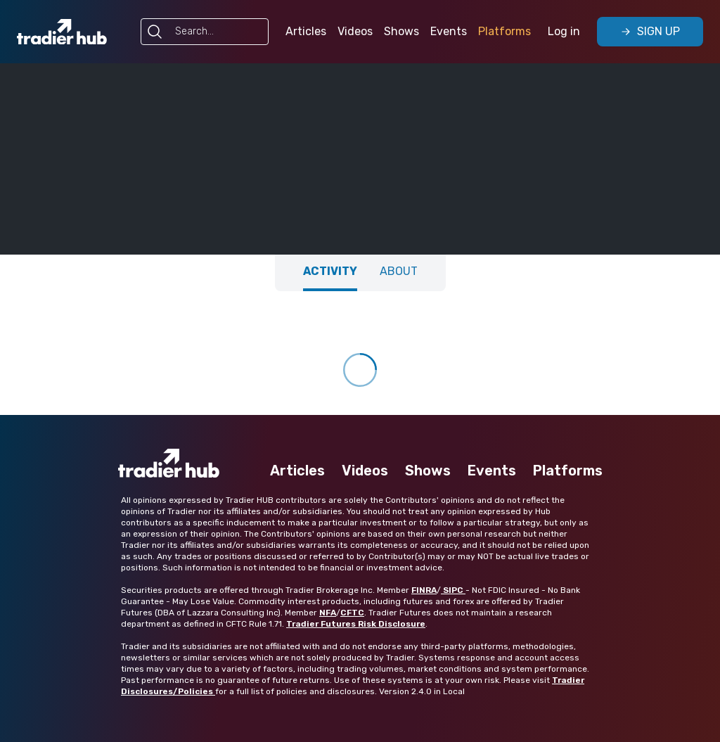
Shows (401, 31)
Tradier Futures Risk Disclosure (355, 624)
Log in (564, 31)
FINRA (424, 590)
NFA (327, 613)
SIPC (453, 590)
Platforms (504, 31)
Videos (355, 31)
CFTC (352, 613)
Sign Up (650, 31)
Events (448, 31)
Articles (305, 31)
